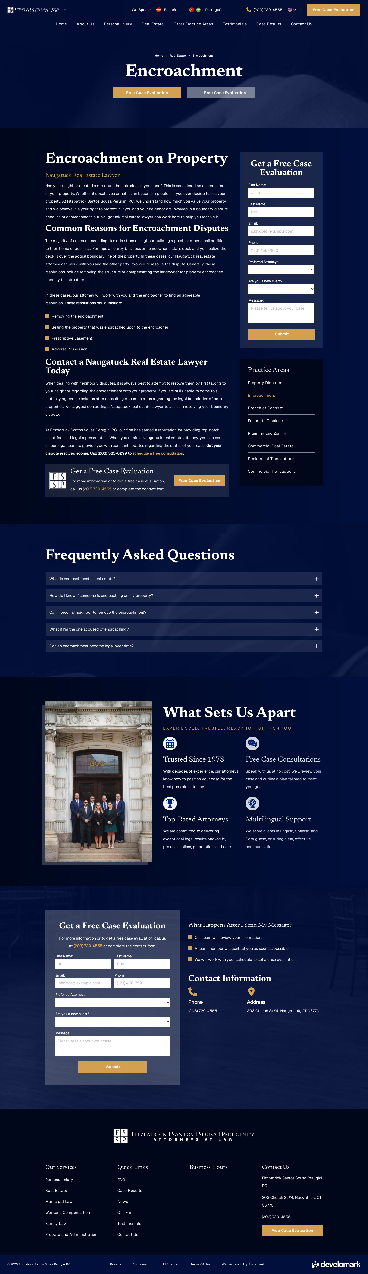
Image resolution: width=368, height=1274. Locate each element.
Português (214, 9)
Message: (256, 300)
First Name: (257, 185)
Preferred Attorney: (263, 262)
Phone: (253, 242)
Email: (253, 223)
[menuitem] (61, 24)
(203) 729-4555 (88, 946)
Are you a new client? (265, 281)
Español (171, 9)
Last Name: (257, 204)
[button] (292, 10)
